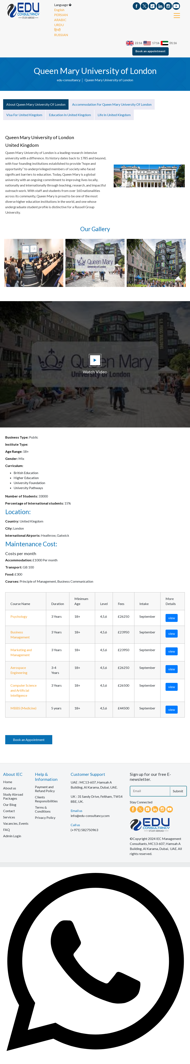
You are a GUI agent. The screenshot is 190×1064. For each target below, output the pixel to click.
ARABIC (60, 20)
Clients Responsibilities (46, 799)
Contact (9, 811)
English (59, 9)
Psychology (18, 616)
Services (9, 817)
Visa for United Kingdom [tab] (24, 115)
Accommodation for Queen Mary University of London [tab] (112, 104)
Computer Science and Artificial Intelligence (23, 690)
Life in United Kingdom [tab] (114, 115)
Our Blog (9, 804)
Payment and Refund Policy (45, 789)
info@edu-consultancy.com (90, 815)
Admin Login (12, 836)
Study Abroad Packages (13, 796)
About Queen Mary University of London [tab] (35, 104)
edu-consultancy (68, 80)
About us (9, 788)
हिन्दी (57, 30)
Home (7, 782)
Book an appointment (150, 50)
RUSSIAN (61, 35)
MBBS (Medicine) (23, 708)
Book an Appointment (29, 739)
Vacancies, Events (15, 823)
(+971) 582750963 (84, 830)
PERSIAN (61, 14)
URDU (59, 25)
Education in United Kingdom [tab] (70, 115)
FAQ (6, 829)
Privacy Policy (45, 817)
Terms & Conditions (43, 809)
